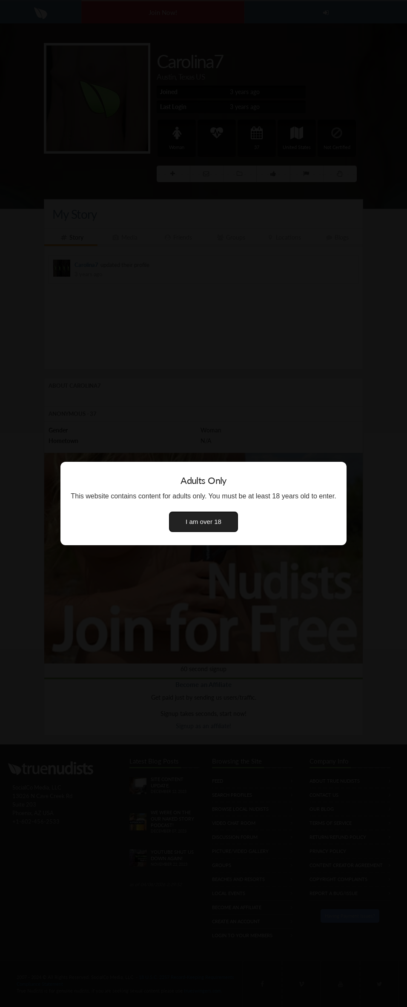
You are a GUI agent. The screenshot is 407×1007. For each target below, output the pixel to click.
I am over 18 (203, 521)
